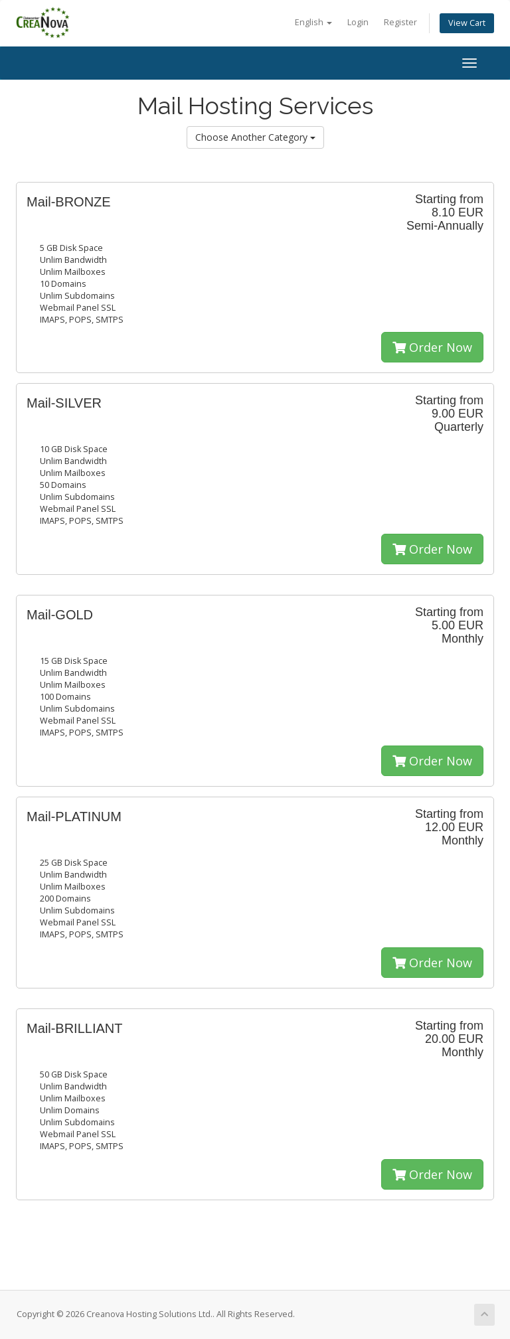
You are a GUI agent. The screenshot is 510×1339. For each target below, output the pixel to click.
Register (400, 22)
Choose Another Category (255, 137)
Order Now (432, 347)
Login (358, 22)
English (313, 22)
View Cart (466, 23)
